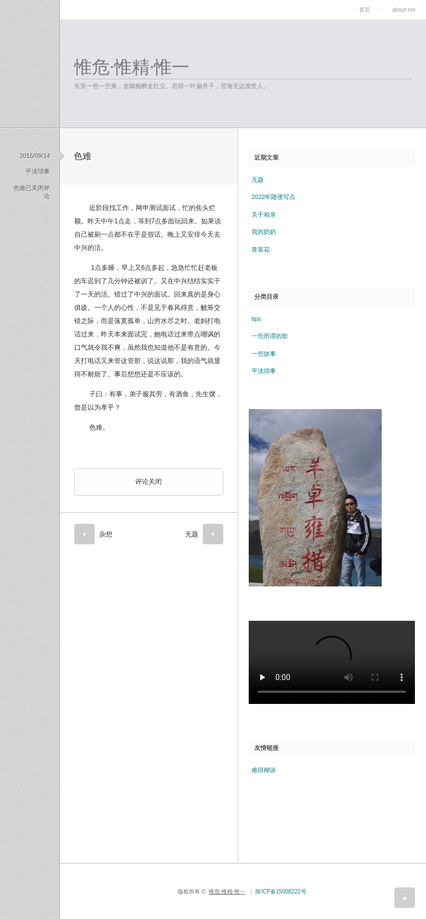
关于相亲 (264, 214)
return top (404, 897)
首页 (364, 10)
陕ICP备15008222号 (280, 892)
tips (256, 318)
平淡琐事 (37, 171)
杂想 (105, 534)
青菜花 (261, 249)
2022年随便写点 (273, 196)
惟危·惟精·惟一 (131, 67)
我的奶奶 (264, 231)
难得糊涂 (264, 770)
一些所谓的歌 (270, 336)
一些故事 (264, 353)
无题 (191, 534)
